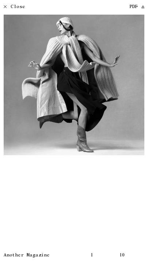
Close (14, 7)
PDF (137, 7)
